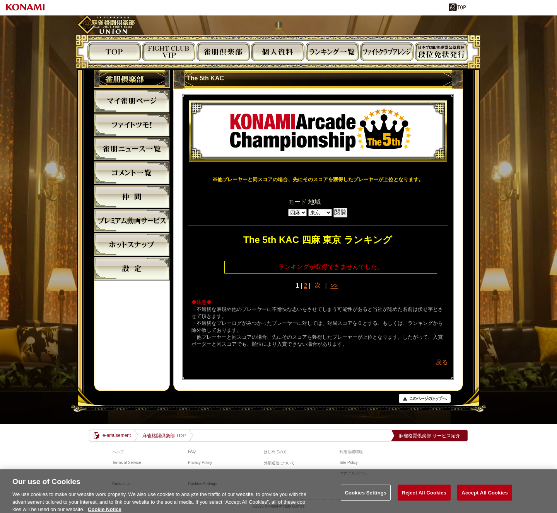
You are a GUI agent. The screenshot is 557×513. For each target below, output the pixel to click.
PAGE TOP (424, 398)
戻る (442, 362)
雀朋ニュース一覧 (132, 149)
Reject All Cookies (424, 495)
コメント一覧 (132, 173)
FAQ (192, 451)
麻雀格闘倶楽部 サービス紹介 (429, 435)
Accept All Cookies (484, 495)
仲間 (132, 197)
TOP (114, 51)
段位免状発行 (441, 51)
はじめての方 (275, 452)
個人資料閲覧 (278, 51)
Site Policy (349, 462)
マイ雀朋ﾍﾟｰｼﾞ (132, 101)
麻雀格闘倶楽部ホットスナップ (132, 244)
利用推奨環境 (351, 452)
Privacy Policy (200, 462)
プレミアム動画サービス (132, 221)
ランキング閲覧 (332, 51)
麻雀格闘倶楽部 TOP (164, 435)
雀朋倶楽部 (223, 51)
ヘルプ (118, 452)
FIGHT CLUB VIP (169, 51)
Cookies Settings (366, 495)
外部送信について (279, 463)
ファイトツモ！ (132, 125)
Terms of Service (126, 462)
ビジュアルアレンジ (387, 51)
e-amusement (117, 435)
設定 (132, 268)
